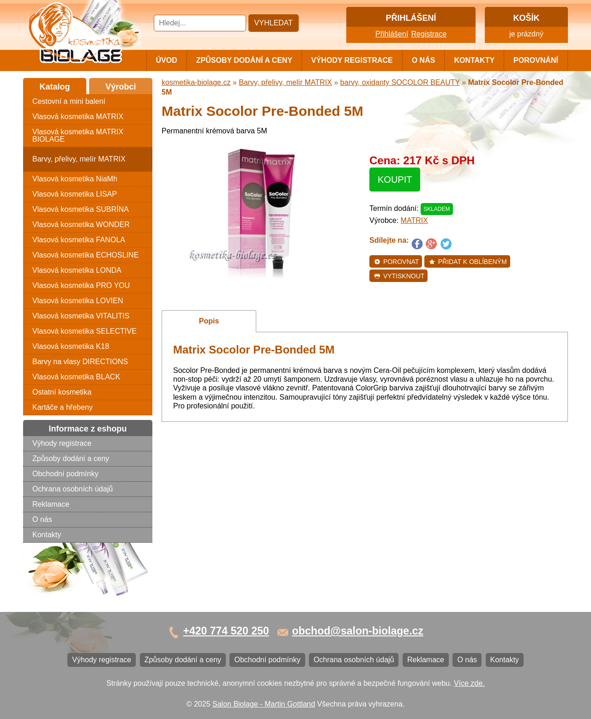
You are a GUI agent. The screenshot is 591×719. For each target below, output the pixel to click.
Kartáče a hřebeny (62, 407)
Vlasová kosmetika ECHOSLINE (85, 255)
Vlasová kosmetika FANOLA (78, 240)
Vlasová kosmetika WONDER (81, 224)
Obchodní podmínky (65, 474)
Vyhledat (273, 23)
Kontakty (474, 60)
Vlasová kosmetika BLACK (76, 377)
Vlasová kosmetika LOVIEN (77, 301)
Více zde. (469, 683)
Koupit (395, 179)
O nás (423, 60)
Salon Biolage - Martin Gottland (263, 704)
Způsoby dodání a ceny (244, 60)
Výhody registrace (352, 60)
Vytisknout (399, 276)
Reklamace (50, 504)
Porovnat (396, 261)
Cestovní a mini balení (68, 101)
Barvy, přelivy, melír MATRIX (79, 159)
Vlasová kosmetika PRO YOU (81, 285)
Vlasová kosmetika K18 (70, 346)
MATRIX (414, 220)
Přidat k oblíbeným (468, 261)
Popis (209, 321)
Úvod (166, 60)
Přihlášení (391, 34)
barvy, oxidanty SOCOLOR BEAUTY (400, 82)
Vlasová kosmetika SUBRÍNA (80, 209)
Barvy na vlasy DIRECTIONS (80, 361)
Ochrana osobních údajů (72, 489)
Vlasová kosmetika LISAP (74, 194)
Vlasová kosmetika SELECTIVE (84, 331)
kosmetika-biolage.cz (196, 82)
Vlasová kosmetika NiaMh (74, 179)
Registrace (428, 34)
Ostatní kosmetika (61, 392)
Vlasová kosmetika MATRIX (77, 116)
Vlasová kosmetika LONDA (76, 270)
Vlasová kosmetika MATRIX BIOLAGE (77, 135)
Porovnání (535, 60)
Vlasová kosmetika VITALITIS (80, 316)
